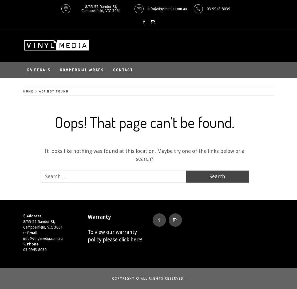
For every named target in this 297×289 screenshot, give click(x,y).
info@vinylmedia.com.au (167, 9)
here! (136, 240)
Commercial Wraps (82, 70)
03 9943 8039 (218, 9)
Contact (123, 70)
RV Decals (38, 70)
